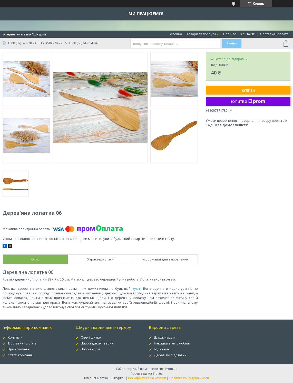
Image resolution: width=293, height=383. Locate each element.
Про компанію (19, 349)
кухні (136, 288)
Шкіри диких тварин (97, 343)
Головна (175, 34)
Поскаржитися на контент (147, 378)
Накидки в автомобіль (172, 343)
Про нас (229, 34)
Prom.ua (171, 369)
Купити (248, 90)
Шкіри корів (90, 349)
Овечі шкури (91, 337)
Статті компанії (20, 355)
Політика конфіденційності (189, 378)
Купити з (248, 101)
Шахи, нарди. (164, 337)
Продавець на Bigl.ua (147, 373)
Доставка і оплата (274, 34)
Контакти (247, 34)
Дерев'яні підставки (170, 355)
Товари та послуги (201, 34)
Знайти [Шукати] (232, 43)
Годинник (162, 349)
